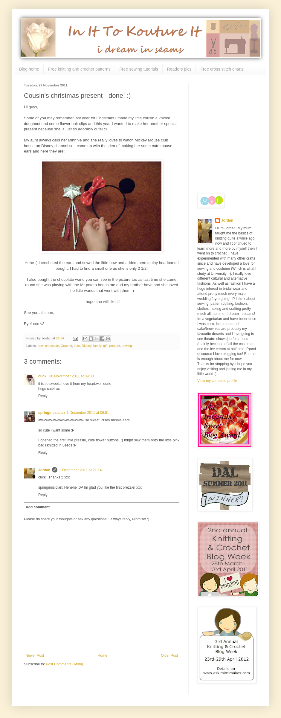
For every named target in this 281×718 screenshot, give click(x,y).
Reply (43, 396)
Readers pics (179, 69)
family (97, 345)
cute (77, 345)
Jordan (44, 470)
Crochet (66, 345)
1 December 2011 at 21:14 (80, 470)
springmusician (51, 413)
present (114, 345)
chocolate (52, 345)
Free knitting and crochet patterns (79, 69)
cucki (43, 376)
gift (105, 345)
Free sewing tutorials (139, 69)
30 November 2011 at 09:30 (71, 376)
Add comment (38, 507)
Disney (86, 345)
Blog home (29, 69)
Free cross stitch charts (222, 69)
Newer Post (34, 655)
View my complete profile (217, 381)
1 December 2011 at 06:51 (88, 413)
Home (102, 655)
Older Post (169, 655)
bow (40, 345)
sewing (127, 345)
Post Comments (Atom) (64, 664)
